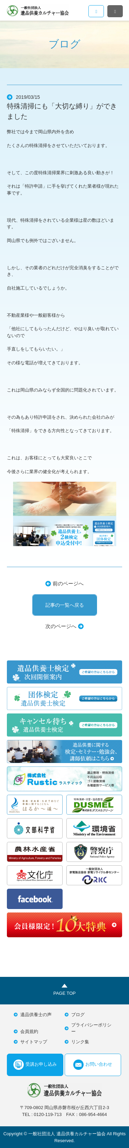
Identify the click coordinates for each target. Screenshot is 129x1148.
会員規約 (29, 1031)
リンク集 (80, 1041)
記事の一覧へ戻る (64, 605)
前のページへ (68, 583)
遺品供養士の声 (36, 1014)
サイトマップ (33, 1041)
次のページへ (60, 626)
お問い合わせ (92, 1065)
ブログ (78, 1014)
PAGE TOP (64, 993)
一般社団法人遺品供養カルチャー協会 (38, 10)
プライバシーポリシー (91, 1028)
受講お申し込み (35, 1065)
